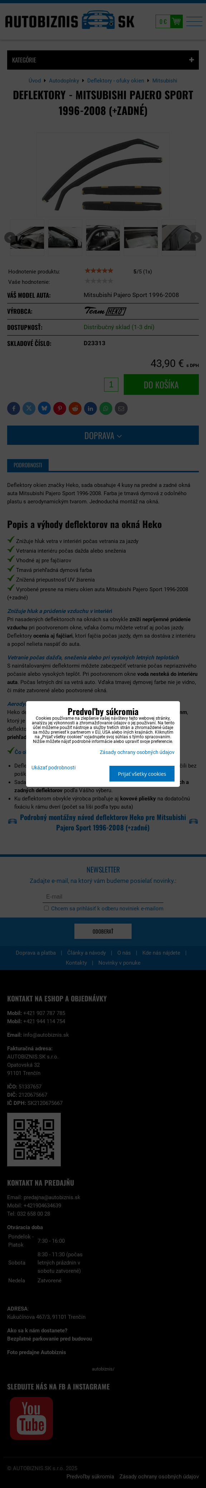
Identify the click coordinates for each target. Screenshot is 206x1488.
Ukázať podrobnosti (53, 768)
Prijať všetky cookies (142, 773)
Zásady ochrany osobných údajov (137, 752)
